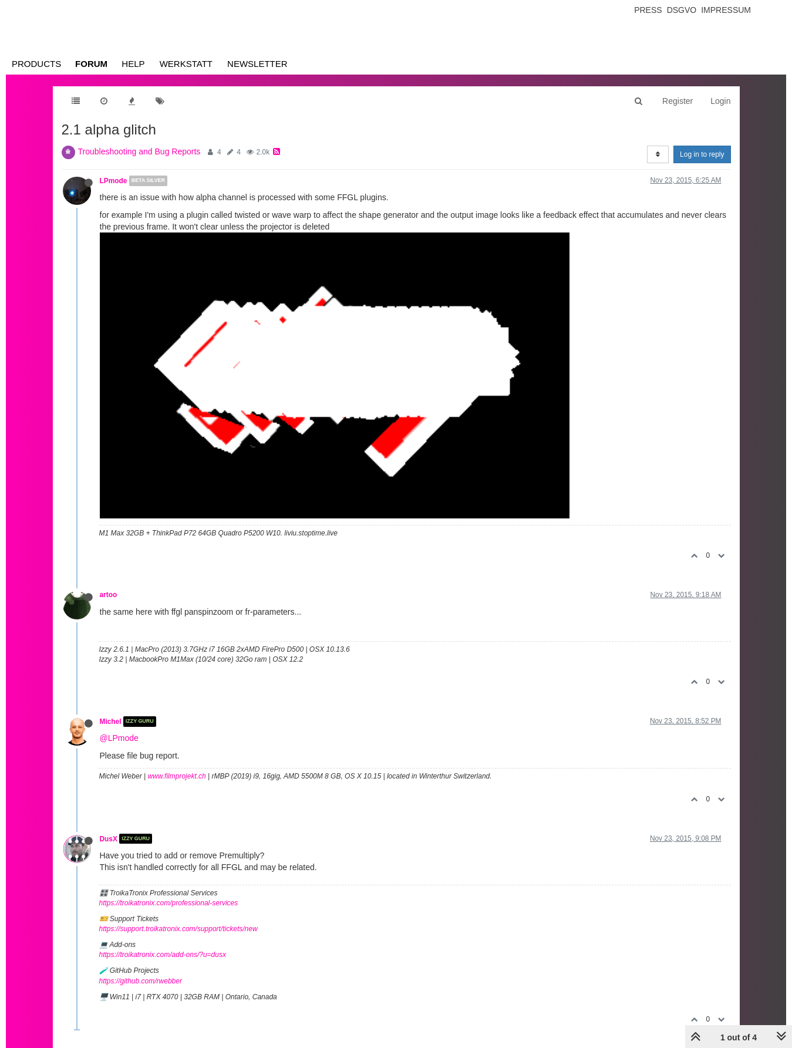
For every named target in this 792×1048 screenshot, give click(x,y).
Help (133, 64)
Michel (111, 721)
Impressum (726, 10)
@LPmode (119, 738)
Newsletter (257, 64)
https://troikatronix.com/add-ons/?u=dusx (162, 955)
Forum (91, 64)
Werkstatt (186, 64)
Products (36, 64)
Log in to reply (702, 154)
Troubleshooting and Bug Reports (139, 151)
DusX (108, 838)
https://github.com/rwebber (140, 981)
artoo (108, 595)
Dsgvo (682, 10)
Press (648, 10)
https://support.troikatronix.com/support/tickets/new (178, 929)
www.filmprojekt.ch (176, 776)
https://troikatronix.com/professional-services (168, 903)
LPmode (113, 181)
